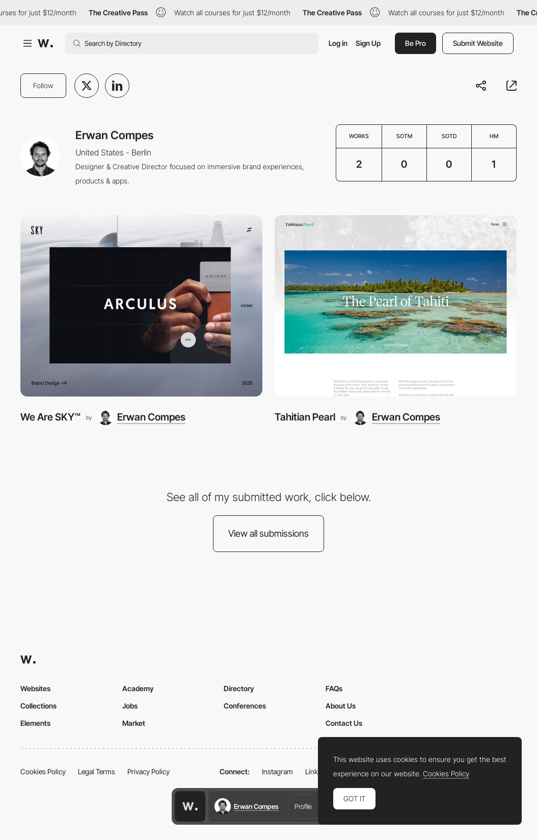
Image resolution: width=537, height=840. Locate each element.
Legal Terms (96, 771)
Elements (35, 723)
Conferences (245, 705)
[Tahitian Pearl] (396, 306)
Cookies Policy (43, 771)
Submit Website (478, 43)
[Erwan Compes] (141, 417)
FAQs (334, 688)
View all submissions (268, 533)
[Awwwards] (45, 43)
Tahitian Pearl (305, 417)
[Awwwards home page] (190, 806)
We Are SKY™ (50, 417)
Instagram (277, 771)
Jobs (130, 705)
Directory (239, 688)
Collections (38, 705)
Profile (303, 806)
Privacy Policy (148, 771)
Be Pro (415, 43)
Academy (138, 688)
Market (133, 723)
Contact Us (344, 723)
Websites (35, 688)
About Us (341, 705)
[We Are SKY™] (141, 306)
